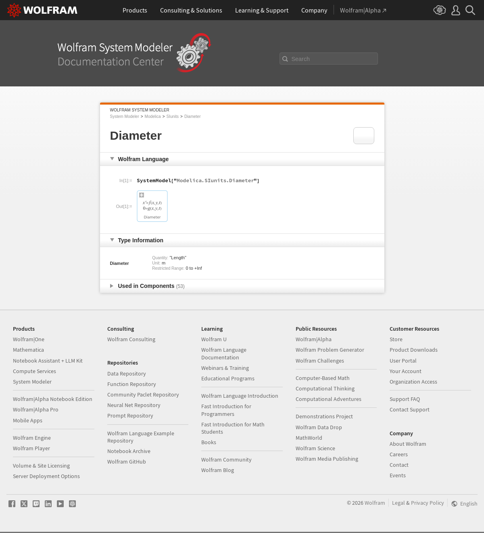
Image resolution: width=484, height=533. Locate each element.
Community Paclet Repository (143, 394)
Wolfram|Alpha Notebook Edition (52, 399)
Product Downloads (414, 349)
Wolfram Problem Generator (330, 349)
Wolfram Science (315, 448)
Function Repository (131, 384)
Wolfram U (214, 339)
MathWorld (309, 437)
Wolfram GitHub (126, 461)
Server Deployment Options (46, 476)
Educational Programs (228, 378)
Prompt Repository (130, 415)
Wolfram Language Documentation (223, 353)
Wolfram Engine (32, 437)
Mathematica (28, 349)
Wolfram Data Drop (319, 427)
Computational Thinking (325, 388)
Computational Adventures (328, 399)
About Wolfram (408, 443)
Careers (399, 454)
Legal (398, 502)
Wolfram (375, 502)
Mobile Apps (27, 420)
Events (398, 475)
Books (208, 442)
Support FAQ (405, 399)
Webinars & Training (225, 367)
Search (301, 59)
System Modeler (124, 116)
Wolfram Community (226, 459)
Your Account (405, 371)
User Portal (403, 360)
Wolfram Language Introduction (239, 395)
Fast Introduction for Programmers (226, 410)
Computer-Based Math (323, 378)
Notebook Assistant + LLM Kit (48, 360)
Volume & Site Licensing (41, 465)
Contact (399, 464)
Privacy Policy (427, 502)
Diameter (192, 116)
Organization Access (413, 381)
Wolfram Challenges (320, 360)
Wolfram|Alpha (314, 339)
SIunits (172, 116)
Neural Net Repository (134, 405)
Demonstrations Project (324, 416)
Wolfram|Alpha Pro (35, 409)
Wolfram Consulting (131, 339)
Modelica (153, 116)
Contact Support (410, 409)
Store (396, 339)
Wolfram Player (31, 448)
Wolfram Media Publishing (327, 458)
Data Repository (126, 373)
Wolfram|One (28, 339)
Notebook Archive (128, 451)
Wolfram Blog (217, 470)
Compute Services (34, 371)
